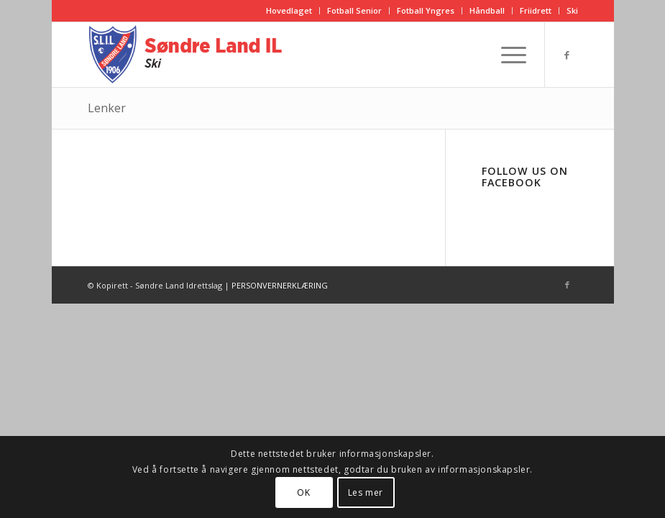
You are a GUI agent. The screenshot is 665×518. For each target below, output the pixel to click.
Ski (572, 10)
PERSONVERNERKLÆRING (279, 285)
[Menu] (506, 54)
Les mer (365, 492)
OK (303, 492)
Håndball (487, 10)
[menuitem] (289, 10)
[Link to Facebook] (567, 54)
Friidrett (535, 10)
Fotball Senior (354, 10)
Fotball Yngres (425, 10)
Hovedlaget (289, 10)
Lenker (107, 108)
